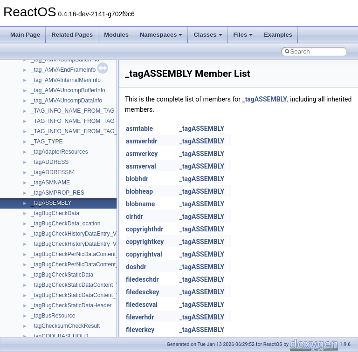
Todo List (27, 178)
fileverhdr (140, 317)
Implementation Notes (43, 168)
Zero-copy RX (33, 127)
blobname (140, 204)
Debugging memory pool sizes (53, 106)
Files (243, 34)
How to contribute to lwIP (47, 76)
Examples (278, 34)
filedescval (142, 304)
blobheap (139, 191)
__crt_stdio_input (52, 240)
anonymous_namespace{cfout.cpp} (74, 301)
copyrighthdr (144, 229)
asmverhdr (141, 141)
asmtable (139, 128)
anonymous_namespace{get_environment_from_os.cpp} (101, 332)
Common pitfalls (36, 96)
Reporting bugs (35, 117)
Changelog (29, 65)
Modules (116, 34)
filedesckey (142, 292)
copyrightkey (145, 241)
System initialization (40, 137)
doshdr (136, 267)
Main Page (25, 34)
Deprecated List (35, 188)
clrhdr (134, 216)
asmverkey (142, 153)
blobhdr (137, 179)
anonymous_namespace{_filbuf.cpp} (76, 281)
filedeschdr (142, 279)
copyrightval (144, 254)
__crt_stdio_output (54, 250)
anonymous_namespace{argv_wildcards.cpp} (87, 291)
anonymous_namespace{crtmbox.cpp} (78, 311)
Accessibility (46, 270)
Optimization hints (38, 158)
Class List (35, 229)
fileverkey (140, 329)
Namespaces (161, 34)
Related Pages (72, 34)
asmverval (141, 166)
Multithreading (33, 147)
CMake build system (41, 86)
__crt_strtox (45, 260)
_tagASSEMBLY (264, 99)
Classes (207, 34)
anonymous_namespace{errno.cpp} (75, 321)
